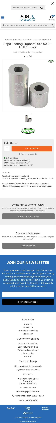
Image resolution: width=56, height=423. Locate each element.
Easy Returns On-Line (28, 347)
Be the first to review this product (27, 52)
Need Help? (28, 333)
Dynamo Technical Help (28, 369)
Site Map (28, 356)
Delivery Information (27, 343)
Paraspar (33, 422)
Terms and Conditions (28, 350)
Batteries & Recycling (28, 330)
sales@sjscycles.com (29, 391)
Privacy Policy (28, 353)
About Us (28, 324)
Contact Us (28, 327)
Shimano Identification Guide (28, 366)
